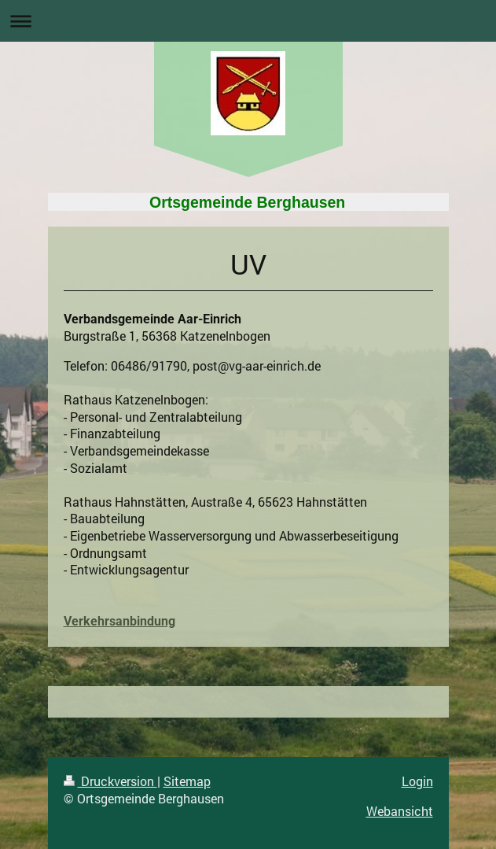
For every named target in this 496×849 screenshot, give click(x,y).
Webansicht (399, 811)
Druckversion (110, 781)
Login (417, 781)
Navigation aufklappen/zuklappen (248, 21)
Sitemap (187, 781)
